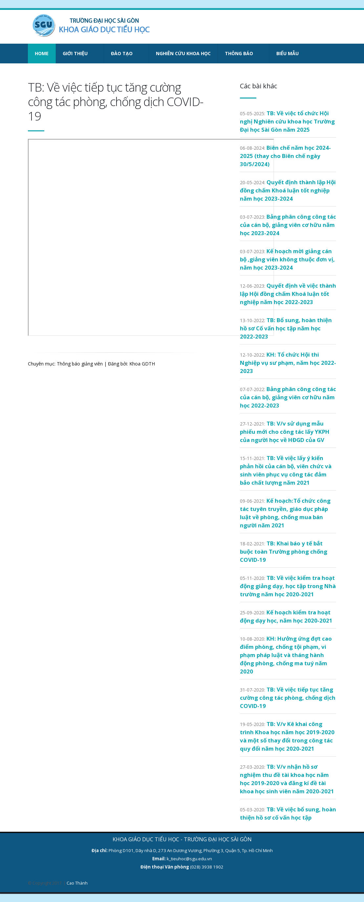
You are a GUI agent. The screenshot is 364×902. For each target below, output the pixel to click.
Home (42, 53)
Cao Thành (77, 883)
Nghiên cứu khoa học (183, 53)
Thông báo (239, 53)
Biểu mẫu (287, 53)
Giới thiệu (75, 53)
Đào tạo (122, 53)
